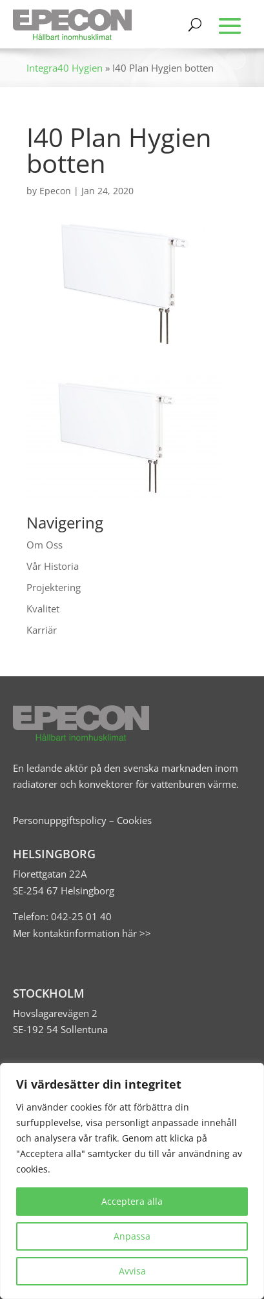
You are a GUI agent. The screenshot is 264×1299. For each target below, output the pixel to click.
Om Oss (44, 544)
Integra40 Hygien (64, 67)
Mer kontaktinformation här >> (82, 933)
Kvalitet (42, 608)
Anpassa (132, 1236)
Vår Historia (52, 565)
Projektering (53, 587)
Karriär (41, 629)
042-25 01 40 (80, 916)
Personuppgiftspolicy (60, 820)
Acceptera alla (132, 1201)
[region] (132, 1181)
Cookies (134, 820)
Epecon (55, 191)
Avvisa (132, 1271)
